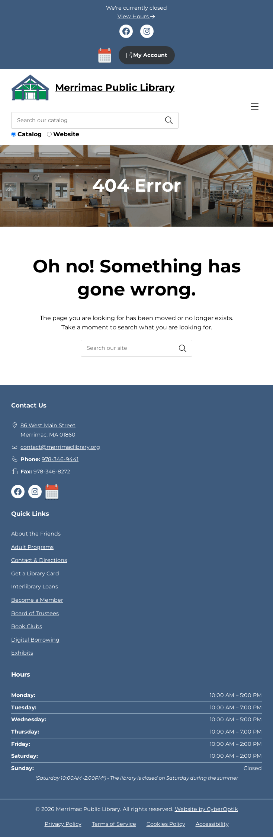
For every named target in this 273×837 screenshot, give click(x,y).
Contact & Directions (39, 560)
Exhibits (22, 652)
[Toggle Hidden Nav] (254, 107)
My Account (146, 55)
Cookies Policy (166, 824)
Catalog (29, 134)
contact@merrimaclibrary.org (60, 447)
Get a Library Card (35, 573)
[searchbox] (136, 348)
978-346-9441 (60, 459)
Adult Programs (32, 547)
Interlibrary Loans (34, 586)
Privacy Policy (63, 824)
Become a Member (37, 600)
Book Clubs (26, 626)
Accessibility (212, 824)
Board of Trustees (35, 613)
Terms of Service (114, 824)
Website (66, 134)
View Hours (136, 16)
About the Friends (36, 533)
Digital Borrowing (35, 639)
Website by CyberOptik (206, 809)
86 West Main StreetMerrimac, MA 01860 (48, 430)
